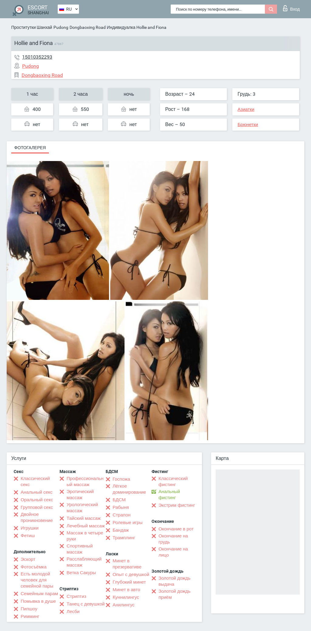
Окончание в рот (176, 529)
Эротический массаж (80, 494)
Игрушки (30, 528)
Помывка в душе (38, 601)
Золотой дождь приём (174, 594)
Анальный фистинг (169, 494)
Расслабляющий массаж (84, 562)
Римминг (30, 616)
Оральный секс (37, 499)
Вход (291, 8)
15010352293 (37, 57)
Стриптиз (76, 596)
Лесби (73, 611)
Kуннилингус (126, 597)
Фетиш (28, 535)
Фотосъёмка (33, 567)
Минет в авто (126, 589)
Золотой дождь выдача (174, 581)
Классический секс (35, 481)
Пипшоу (29, 609)
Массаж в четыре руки (85, 536)
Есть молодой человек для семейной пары (37, 580)
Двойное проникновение (37, 517)
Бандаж (121, 530)
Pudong (60, 27)
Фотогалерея (30, 147)
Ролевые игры (128, 522)
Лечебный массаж (86, 526)
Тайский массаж (84, 518)
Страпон (122, 515)
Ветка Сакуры (81, 572)
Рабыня (121, 507)
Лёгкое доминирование (129, 489)
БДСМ (119, 499)
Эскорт (28, 559)
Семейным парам (39, 593)
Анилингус (124, 605)
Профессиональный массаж (85, 481)
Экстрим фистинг (177, 505)
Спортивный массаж (80, 549)
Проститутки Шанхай (31, 27)
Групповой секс (37, 507)
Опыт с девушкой (131, 574)
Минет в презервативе (127, 564)
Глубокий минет (129, 582)
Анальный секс (37, 492)
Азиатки (246, 109)
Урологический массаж (82, 507)
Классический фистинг (173, 481)
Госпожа (121, 479)
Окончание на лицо (173, 552)
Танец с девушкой (85, 604)
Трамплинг (124, 537)
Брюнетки (248, 124)
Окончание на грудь (173, 539)
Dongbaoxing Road (88, 27)
